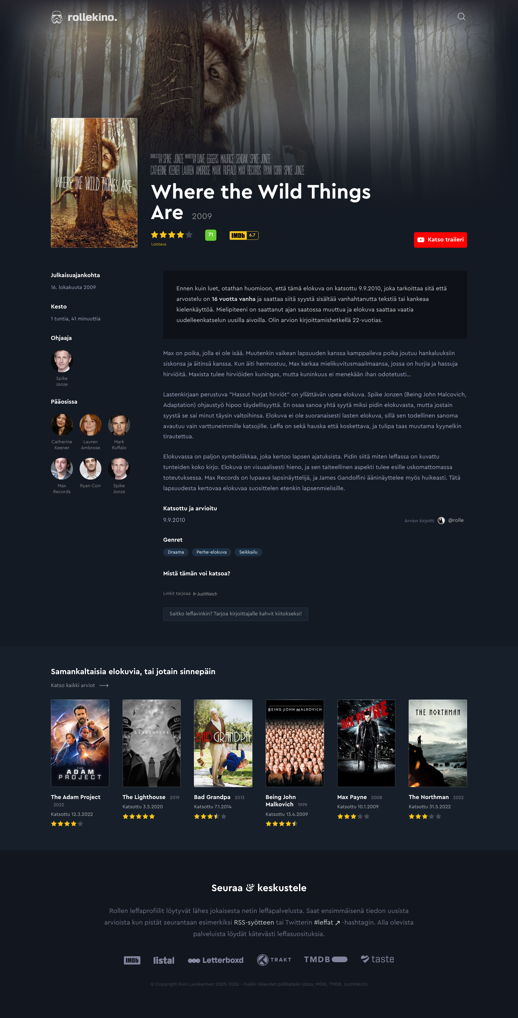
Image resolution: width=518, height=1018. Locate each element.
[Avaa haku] (461, 13)
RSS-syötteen (254, 922)
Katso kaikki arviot (80, 685)
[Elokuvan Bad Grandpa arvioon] (223, 760)
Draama (176, 552)
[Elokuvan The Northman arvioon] (438, 760)
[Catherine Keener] (62, 432)
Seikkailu (248, 552)
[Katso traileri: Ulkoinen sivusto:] (440, 235)
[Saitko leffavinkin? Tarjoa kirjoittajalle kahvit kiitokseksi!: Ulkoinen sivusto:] (235, 614)
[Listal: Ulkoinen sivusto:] (162, 960)
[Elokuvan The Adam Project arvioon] (80, 763)
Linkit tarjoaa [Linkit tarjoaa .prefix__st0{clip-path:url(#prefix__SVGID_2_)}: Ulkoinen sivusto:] (190, 593)
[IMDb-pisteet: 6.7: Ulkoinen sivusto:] (256, 235)
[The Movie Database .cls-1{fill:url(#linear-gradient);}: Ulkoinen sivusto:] (326, 960)
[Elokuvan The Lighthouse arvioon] (152, 760)
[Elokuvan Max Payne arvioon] (366, 760)
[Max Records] (62, 476)
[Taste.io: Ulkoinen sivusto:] (377, 960)
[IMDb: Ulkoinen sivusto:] (132, 960)
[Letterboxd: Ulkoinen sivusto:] (215, 960)
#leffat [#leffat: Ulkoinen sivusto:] (323, 922)
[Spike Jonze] (62, 368)
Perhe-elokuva (212, 552)
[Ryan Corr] (91, 476)
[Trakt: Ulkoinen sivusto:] (276, 959)
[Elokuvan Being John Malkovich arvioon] (295, 763)
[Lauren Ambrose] (91, 432)
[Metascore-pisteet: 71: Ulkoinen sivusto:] (223, 235)
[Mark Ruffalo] (119, 432)
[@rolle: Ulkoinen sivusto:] (451, 520)
